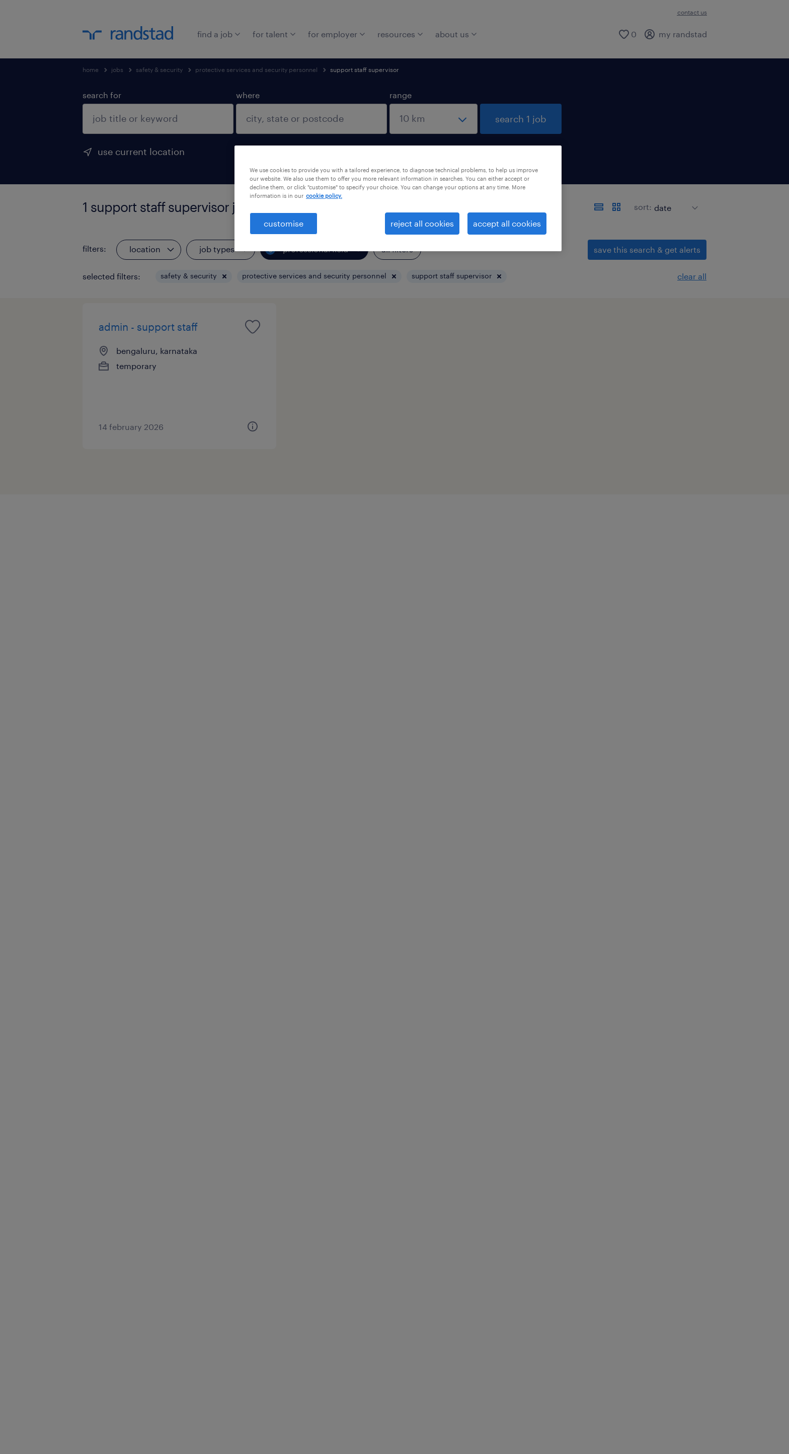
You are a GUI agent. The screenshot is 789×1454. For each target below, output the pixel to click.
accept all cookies (507, 223)
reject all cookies (422, 223)
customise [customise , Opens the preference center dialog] (283, 223)
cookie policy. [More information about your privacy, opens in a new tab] (324, 195)
